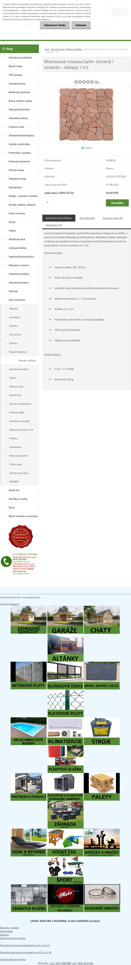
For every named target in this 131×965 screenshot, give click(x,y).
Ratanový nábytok (18, 455)
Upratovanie (15, 447)
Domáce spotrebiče (19, 369)
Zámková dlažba (18, 248)
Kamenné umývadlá (19, 421)
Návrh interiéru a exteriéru (23, 516)
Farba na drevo (17, 213)
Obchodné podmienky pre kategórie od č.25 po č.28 (25, 952)
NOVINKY (14, 481)
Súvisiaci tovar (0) (113, 218)
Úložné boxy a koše (18, 473)
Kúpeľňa (13, 326)
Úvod (47, 49)
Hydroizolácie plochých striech (21, 258)
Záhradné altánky (18, 118)
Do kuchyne (15, 334)
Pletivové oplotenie (19, 161)
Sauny (12, 222)
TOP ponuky (15, 75)
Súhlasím (81, 25)
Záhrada (13, 291)
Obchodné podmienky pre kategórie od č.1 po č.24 (25, 945)
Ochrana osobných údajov (13, 938)
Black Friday (15, 66)
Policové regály (16, 412)
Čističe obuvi (15, 464)
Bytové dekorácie (18, 352)
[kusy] (49, 202)
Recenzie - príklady (9, 927)
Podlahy (13, 438)
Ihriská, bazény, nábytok (22, 205)
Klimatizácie (15, 187)
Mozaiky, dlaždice (27, 360)
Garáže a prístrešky (19, 144)
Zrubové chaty (16, 127)
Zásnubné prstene (19, 283)
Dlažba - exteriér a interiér (23, 196)
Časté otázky (6, 931)
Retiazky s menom (19, 265)
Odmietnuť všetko (55, 25)
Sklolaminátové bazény (21, 135)
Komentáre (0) (54, 225)
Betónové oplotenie (19, 92)
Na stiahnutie (87, 218)
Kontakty (4, 934)
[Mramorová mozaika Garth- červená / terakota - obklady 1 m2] (86, 87)
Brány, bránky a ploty (20, 101)
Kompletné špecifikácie (59, 218)
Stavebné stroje (17, 179)
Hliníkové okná (17, 239)
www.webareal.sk (32, 597)
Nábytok (13, 308)
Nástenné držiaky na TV (21, 429)
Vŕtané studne (16, 170)
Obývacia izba (16, 386)
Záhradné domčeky (19, 109)
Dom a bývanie (17, 300)
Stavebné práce (17, 84)
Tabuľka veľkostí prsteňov (13, 959)
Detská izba (15, 395)
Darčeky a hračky (18, 499)
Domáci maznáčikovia (20, 403)
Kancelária (14, 317)
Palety (12, 231)
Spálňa (12, 378)
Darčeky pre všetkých (20, 58)
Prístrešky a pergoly (20, 153)
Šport (12, 507)
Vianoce (13, 343)
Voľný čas (14, 490)
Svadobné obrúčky (19, 274)
